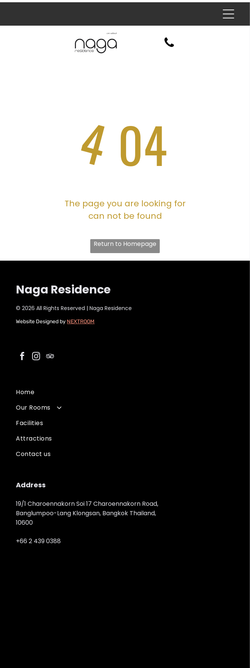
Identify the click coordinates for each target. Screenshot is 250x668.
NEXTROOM (80, 321)
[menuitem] (125, 392)
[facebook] (22, 357)
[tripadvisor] (50, 357)
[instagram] (36, 357)
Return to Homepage (125, 244)
